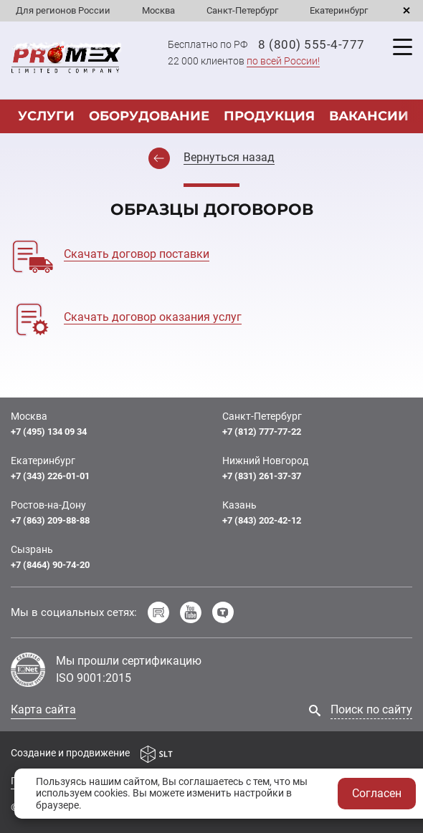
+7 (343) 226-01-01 (50, 476)
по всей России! (283, 61)
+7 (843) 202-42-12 (261, 520)
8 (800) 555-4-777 (311, 44)
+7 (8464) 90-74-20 (50, 564)
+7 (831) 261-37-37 (261, 476)
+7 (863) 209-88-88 (50, 520)
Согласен (376, 793)
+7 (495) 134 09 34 (49, 431)
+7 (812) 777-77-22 (261, 431)
